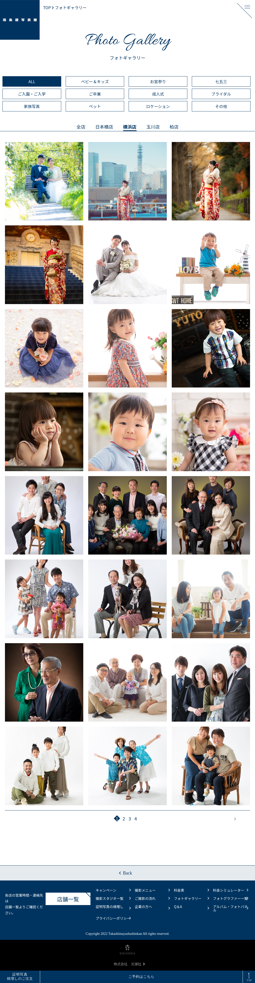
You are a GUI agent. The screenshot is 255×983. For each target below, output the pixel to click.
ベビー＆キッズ (95, 81)
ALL (31, 81)
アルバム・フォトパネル (230, 908)
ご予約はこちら (141, 977)
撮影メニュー (152, 890)
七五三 (221, 81)
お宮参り (158, 81)
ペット (95, 106)
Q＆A (191, 907)
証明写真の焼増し (113, 907)
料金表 (191, 890)
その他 (221, 106)
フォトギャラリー (191, 898)
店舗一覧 (74, 897)
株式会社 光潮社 (129, 964)
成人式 (158, 94)
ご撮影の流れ (152, 898)
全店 (81, 126)
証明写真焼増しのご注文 (20, 977)
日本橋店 (104, 126)
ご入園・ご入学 (32, 94)
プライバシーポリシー (113, 918)
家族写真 (32, 106)
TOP (47, 7)
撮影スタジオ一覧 (113, 898)
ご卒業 (95, 94)
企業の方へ (152, 907)
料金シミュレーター (230, 890)
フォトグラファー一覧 (230, 898)
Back (127, 873)
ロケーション (158, 106)
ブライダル (221, 94)
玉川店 (153, 126)
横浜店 (130, 126)
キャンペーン (113, 890)
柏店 (174, 126)
